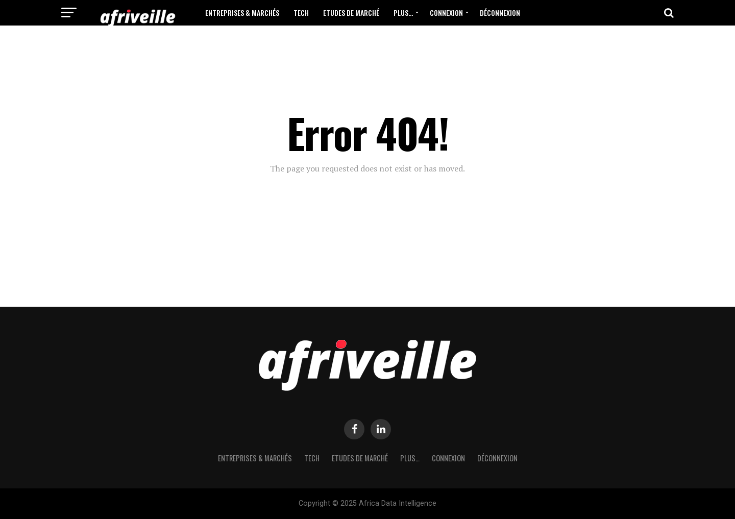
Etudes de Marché (351, 12)
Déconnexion (500, 12)
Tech (301, 12)
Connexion (446, 12)
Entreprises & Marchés (242, 12)
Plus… (403, 12)
